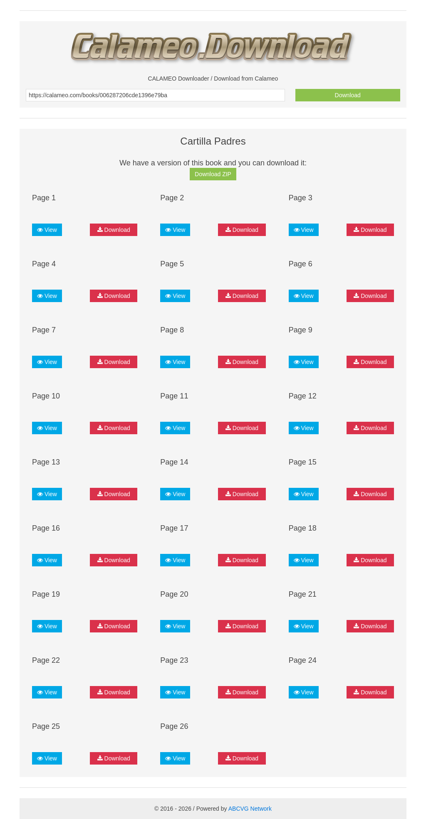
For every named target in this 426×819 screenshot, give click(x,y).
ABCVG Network (250, 808)
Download (348, 95)
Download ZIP (213, 174)
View (47, 229)
